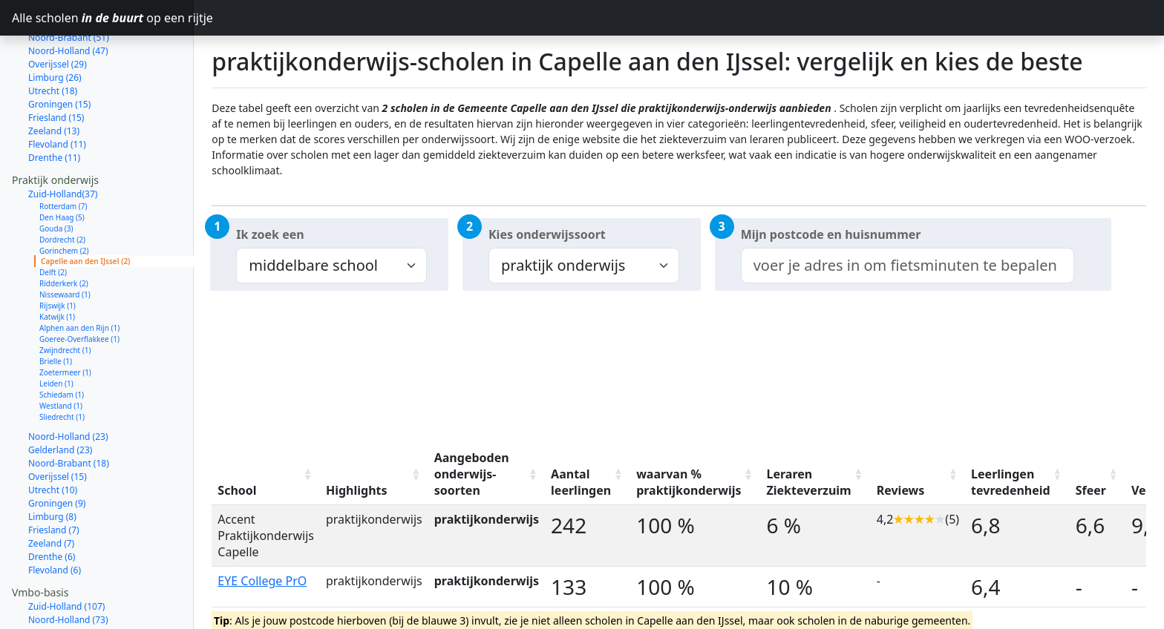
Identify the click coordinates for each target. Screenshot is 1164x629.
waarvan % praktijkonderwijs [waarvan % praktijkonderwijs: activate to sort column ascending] (688, 482)
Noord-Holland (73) (68, 567)
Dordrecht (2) (62, 187)
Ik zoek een (270, 234)
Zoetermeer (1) (65, 319)
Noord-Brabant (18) (68, 410)
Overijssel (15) (57, 424)
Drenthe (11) (54, 105)
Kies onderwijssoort (547, 234)
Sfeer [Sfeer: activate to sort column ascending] (1091, 490)
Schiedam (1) (61, 342)
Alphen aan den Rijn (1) (79, 275)
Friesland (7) (53, 477)
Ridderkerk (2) (63, 230)
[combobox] (907, 265)
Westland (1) (60, 353)
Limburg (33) (55, 620)
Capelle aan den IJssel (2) (85, 208)
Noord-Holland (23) (68, 384)
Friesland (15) (56, 65)
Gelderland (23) (60, 397)
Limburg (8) (52, 464)
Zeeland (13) (53, 78)
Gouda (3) (56, 176)
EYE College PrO (262, 581)
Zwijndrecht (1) (65, 297)
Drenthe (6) (51, 504)
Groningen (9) (56, 450)
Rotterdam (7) (63, 153)
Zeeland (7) (51, 490)
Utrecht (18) (52, 38)
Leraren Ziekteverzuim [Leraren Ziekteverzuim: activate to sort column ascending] (809, 482)
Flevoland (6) (54, 517)
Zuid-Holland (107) (66, 553)
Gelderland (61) (60, 580)
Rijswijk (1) (57, 253)
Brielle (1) (55, 308)
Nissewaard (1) (65, 242)
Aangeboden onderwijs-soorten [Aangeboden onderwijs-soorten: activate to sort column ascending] (471, 473)
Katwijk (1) (57, 264)
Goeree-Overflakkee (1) (79, 286)
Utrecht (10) (52, 437)
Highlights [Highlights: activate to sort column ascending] (357, 490)
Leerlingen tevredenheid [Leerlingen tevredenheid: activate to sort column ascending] (1010, 482)
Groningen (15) (59, 51)
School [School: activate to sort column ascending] (237, 490)
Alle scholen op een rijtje (103, 18)
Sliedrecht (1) (62, 364)
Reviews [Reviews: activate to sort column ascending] (901, 490)
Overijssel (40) (57, 607)
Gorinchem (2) (64, 198)
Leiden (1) (56, 331)
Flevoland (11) (57, 91)
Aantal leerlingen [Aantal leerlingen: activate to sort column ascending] (581, 482)
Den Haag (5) (62, 164)
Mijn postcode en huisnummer (831, 234)
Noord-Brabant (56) (68, 593)
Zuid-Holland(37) (62, 141)
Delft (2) (53, 219)
